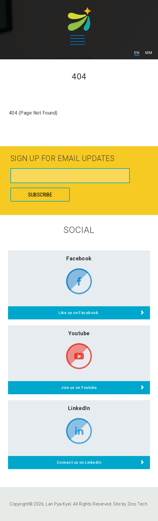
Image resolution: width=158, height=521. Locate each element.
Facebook (79, 258)
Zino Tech (137, 504)
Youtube (78, 333)
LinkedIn (79, 408)
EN (136, 52)
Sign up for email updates (62, 159)
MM (148, 52)
